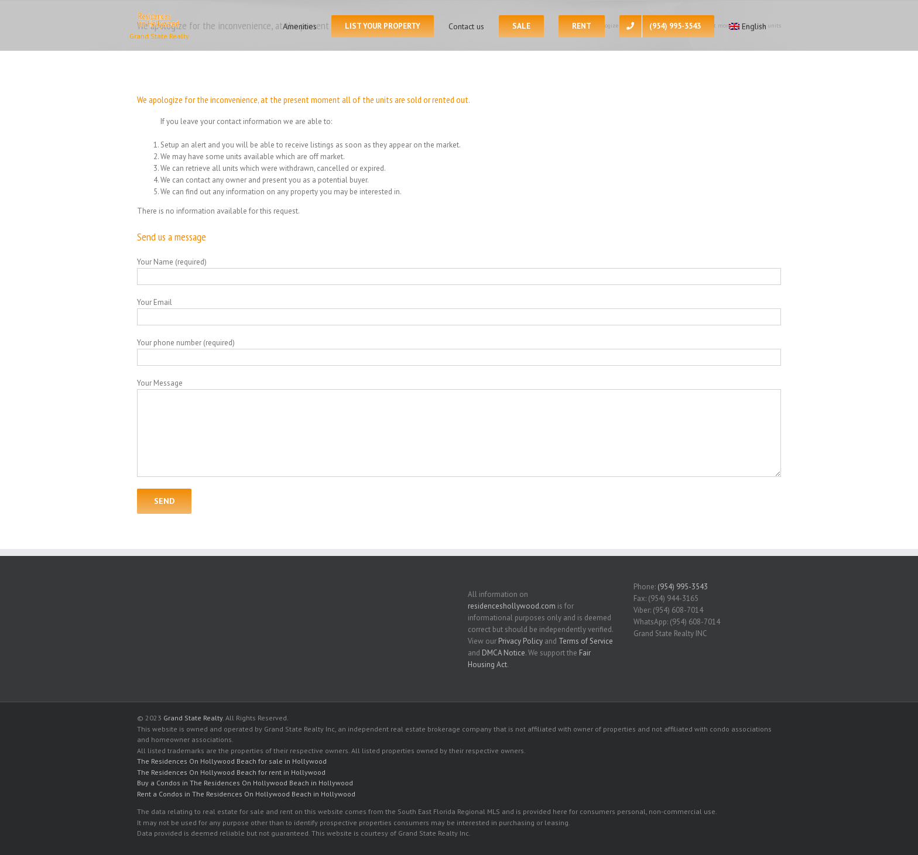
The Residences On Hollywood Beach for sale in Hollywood (232, 761)
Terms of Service (586, 641)
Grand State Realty (192, 717)
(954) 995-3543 (682, 587)
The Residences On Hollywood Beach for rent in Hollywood (231, 772)
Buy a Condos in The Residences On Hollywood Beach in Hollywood (245, 782)
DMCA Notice (503, 653)
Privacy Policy (520, 641)
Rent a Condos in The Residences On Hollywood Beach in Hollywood (246, 793)
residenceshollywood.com (512, 606)
